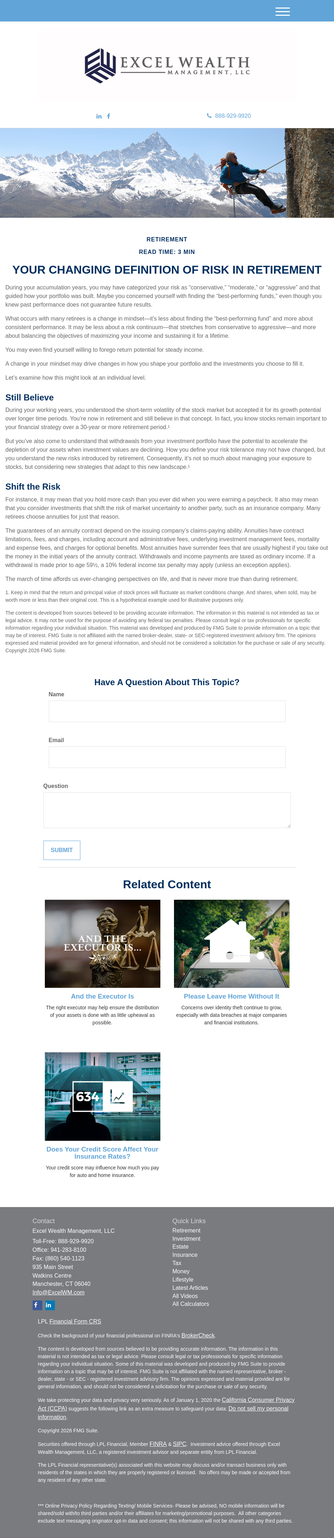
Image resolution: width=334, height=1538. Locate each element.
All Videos (185, 1296)
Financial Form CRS (75, 1321)
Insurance (185, 1255)
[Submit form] (61, 850)
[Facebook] (108, 116)
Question (55, 786)
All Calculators (191, 1304)
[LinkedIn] (99, 116)
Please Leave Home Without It (231, 996)
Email (56, 740)
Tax (177, 1263)
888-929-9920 (229, 116)
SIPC (179, 1444)
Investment (187, 1239)
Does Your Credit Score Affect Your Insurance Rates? (103, 1152)
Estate (181, 1247)
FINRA (158, 1444)
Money (181, 1271)
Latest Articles (190, 1288)
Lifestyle (183, 1280)
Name (57, 694)
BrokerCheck (198, 1335)
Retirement (187, 1230)
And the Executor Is (102, 996)
